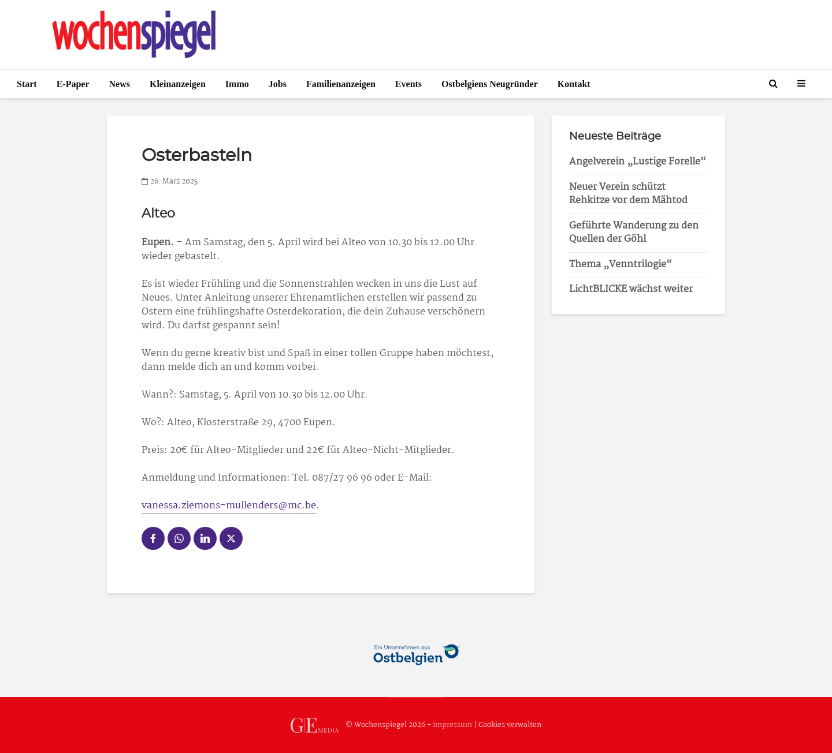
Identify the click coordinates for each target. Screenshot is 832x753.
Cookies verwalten (509, 725)
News (119, 84)
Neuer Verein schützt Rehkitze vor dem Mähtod (628, 193)
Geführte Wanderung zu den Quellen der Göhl (634, 232)
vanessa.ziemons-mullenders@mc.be (229, 506)
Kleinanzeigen (178, 84)
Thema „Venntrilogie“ (620, 264)
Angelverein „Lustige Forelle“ (637, 162)
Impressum (452, 725)
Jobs (278, 84)
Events (408, 84)
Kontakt (574, 84)
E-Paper (73, 84)
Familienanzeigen (341, 84)
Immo (237, 84)
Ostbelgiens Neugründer (489, 84)
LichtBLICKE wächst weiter (631, 289)
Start (27, 84)
